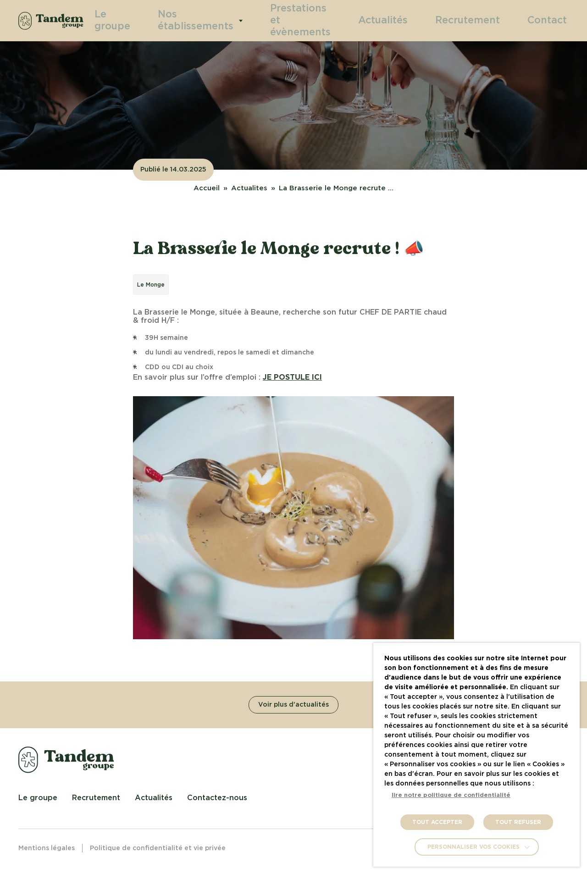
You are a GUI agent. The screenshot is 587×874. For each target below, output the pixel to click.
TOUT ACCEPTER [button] (437, 822)
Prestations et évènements (308, 20)
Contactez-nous (217, 798)
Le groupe (140, 20)
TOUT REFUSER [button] (518, 822)
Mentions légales (46, 848)
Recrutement (485, 20)
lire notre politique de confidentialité (451, 795)
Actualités (414, 20)
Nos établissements (214, 20)
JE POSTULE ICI (292, 377)
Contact (552, 20)
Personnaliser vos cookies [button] (473, 847)
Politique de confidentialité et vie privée (158, 848)
